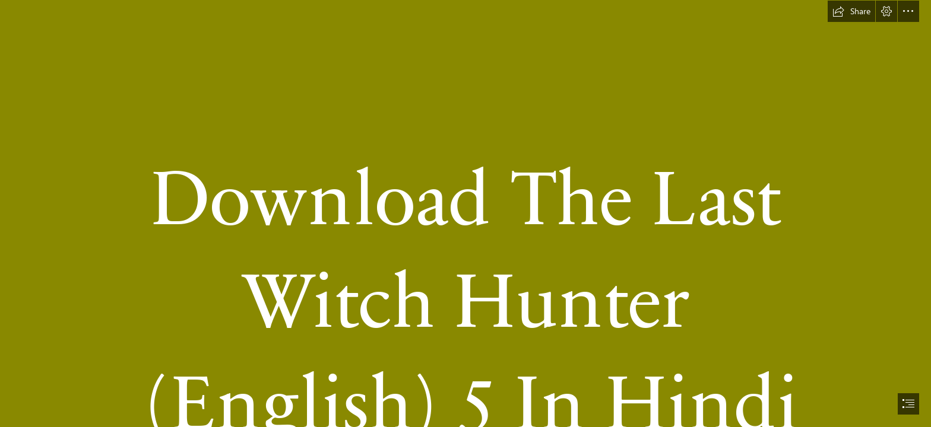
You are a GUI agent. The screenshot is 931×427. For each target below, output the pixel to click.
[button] (851, 11)
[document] (465, 213)
